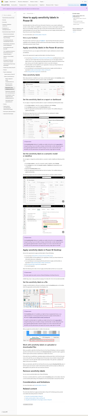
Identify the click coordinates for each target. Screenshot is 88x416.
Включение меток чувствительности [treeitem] (8, 84)
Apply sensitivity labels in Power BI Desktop (79, 19)
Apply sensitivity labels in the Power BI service (78, 16)
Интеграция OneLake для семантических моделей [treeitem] (8, 61)
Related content (76, 24)
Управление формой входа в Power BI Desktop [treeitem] (9, 37)
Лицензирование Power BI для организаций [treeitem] (9, 64)
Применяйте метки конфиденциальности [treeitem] (9, 88)
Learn (24, 13)
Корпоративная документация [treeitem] (8, 17)
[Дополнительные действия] (64, 13)
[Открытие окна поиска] (82, 2)
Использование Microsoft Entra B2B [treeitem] (8, 48)
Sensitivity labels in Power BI (40, 34)
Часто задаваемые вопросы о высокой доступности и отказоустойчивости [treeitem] (9, 53)
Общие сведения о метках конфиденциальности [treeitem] (9, 80)
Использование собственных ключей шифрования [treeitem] (9, 44)
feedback (43, 40)
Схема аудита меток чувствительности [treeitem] (9, 101)
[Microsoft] (2, 1)
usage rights (59, 144)
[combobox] (8, 15)
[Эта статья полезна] (73, 32)
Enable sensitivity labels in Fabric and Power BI (40, 70)
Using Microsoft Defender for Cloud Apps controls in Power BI (38, 399)
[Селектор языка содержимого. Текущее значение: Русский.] (4, 414)
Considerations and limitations (79, 22)
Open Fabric (83, 4)
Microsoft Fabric (30, 13)
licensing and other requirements (34, 71)
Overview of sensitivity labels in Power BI (34, 396)
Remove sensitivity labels (77, 21)
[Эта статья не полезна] (75, 32)
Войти (85, 1)
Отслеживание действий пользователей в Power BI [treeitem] (8, 40)
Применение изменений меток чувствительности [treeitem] (10, 92)
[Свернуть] (15, 12)
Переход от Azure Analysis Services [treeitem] (8, 57)
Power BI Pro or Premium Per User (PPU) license (43, 58)
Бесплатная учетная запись (74, 4)
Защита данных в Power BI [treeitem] (9, 74)
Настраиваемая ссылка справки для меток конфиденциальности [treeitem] (9, 96)
